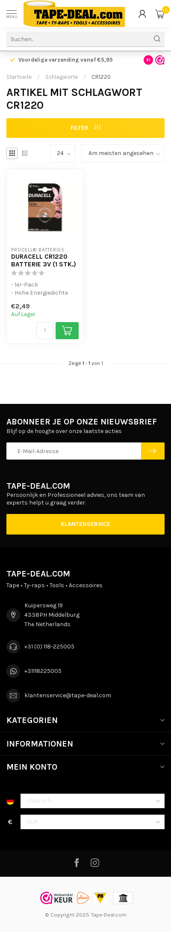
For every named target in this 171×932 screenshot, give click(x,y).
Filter (85, 127)
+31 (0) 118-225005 (49, 646)
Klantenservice (85, 524)
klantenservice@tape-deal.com (67, 695)
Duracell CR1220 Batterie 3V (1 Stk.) (43, 260)
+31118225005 (43, 671)
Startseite (19, 77)
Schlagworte (61, 77)
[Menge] (44, 330)
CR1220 (101, 77)
